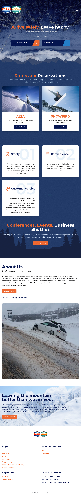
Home (4, 451)
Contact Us (6, 459)
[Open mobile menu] (77, 9)
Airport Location (8, 468)
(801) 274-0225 (19, 297)
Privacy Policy (7, 462)
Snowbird (45, 454)
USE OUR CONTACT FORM (59, 482)
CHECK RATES (20, 126)
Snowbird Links (7, 480)
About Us (5, 454)
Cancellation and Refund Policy (13, 465)
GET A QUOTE (40, 243)
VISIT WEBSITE (9, 417)
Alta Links (5, 477)
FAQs (4, 456)
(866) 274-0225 (55, 480)
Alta (43, 451)
